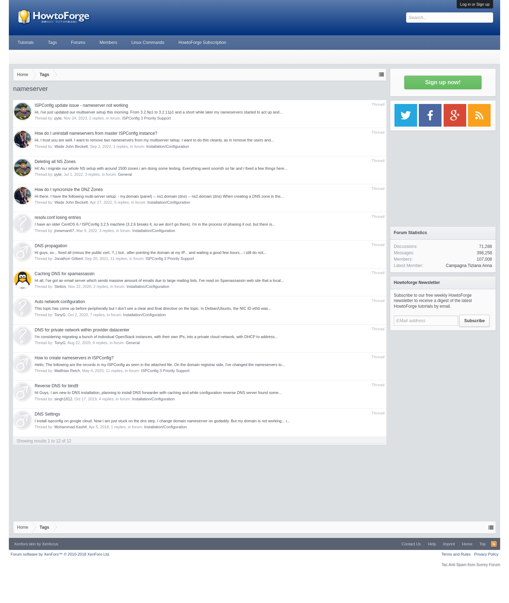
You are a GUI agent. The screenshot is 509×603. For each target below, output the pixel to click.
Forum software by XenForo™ (60, 554)
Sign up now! (443, 82)
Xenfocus (50, 544)
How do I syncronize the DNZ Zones (69, 189)
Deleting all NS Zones (55, 161)
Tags (52, 42)
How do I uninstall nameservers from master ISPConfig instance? (96, 133)
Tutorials (26, 42)
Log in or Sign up (475, 4)
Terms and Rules (456, 554)
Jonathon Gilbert (68, 258)
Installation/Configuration (167, 146)
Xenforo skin (25, 544)
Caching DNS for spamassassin (64, 273)
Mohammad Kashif (70, 427)
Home (467, 544)
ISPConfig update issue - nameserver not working (81, 105)
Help (432, 544)
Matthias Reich (67, 371)
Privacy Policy (486, 554)
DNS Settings (47, 414)
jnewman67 (64, 230)
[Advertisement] (443, 378)
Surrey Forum (488, 564)
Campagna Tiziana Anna (469, 265)
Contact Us (411, 544)
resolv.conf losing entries (58, 217)
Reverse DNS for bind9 (56, 385)
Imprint (449, 544)
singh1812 (63, 399)
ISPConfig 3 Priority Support (146, 118)
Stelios (60, 286)
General (125, 174)
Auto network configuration (60, 301)
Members (108, 42)
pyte (58, 118)
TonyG (60, 315)
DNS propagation (51, 245)
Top (482, 544)
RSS (494, 544)
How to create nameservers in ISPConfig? (74, 357)
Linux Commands (147, 42)
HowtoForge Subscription (202, 42)
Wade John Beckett (71, 146)
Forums (78, 42)
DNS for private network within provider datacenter (82, 329)
